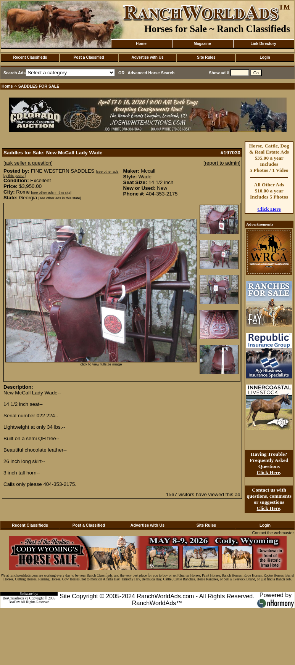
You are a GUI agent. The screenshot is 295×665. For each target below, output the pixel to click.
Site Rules (206, 57)
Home (141, 44)
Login (265, 57)
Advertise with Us (148, 57)
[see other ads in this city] (51, 192)
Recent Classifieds (30, 57)
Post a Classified (89, 57)
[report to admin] (221, 163)
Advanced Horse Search (151, 73)
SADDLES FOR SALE (39, 86)
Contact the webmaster (273, 532)
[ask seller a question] (28, 163)
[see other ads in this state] (60, 198)
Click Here (269, 209)
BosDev (14, 602)
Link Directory (263, 44)
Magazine (202, 44)
